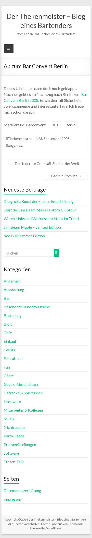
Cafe (8, 332)
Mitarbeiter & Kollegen (23, 410)
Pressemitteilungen (20, 444)
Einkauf (10, 341)
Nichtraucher (15, 427)
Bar (7, 298)
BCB (56, 124)
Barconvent (36, 124)
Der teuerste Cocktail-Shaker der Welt (44, 163)
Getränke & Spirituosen (23, 392)
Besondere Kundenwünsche (27, 306)
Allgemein (15, 146)
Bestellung (13, 315)
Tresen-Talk (14, 461)
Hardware (12, 401)
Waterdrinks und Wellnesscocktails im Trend (41, 218)
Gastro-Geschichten (21, 384)
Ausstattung (14, 289)
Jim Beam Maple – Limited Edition (32, 227)
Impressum (13, 499)
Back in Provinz (66, 175)
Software (11, 453)
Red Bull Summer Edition (24, 235)
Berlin (71, 124)
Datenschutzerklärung (22, 490)
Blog (8, 324)
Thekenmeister (20, 138)
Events (9, 349)
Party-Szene (14, 435)
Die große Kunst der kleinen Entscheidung (39, 201)
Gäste (9, 375)
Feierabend (13, 358)
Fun (7, 367)
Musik (9, 418)
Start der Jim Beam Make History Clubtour (40, 210)
